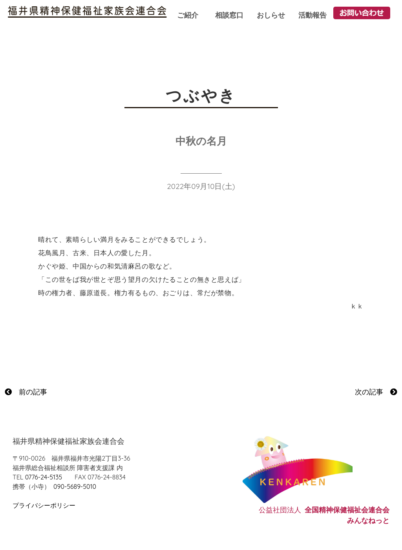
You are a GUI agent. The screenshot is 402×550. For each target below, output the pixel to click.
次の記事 (376, 391)
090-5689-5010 (74, 486)
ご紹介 (187, 15)
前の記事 (26, 391)
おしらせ (271, 15)
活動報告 (312, 15)
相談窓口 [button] (229, 15)
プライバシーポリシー (44, 505)
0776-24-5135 (43, 477)
